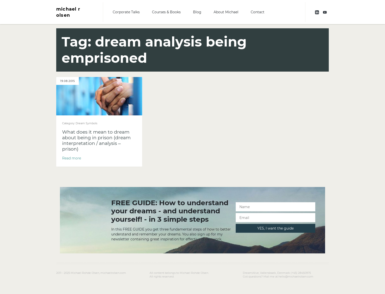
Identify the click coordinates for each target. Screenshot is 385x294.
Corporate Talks (126, 12)
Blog (197, 12)
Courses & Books (166, 12)
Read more (71, 158)
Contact (257, 12)
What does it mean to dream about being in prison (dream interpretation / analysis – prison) (96, 140)
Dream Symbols (86, 123)
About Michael (226, 12)
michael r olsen (68, 12)
